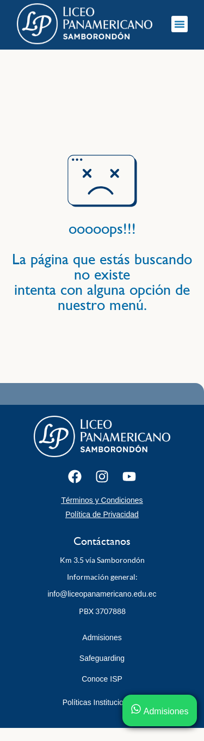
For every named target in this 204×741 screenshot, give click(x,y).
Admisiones (101, 637)
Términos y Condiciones (102, 500)
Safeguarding (102, 658)
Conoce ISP (102, 679)
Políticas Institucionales (102, 702)
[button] (179, 22)
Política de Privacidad (102, 514)
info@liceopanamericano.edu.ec (101, 594)
